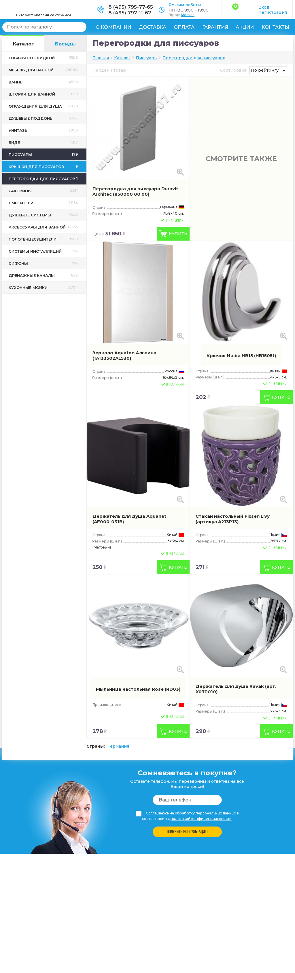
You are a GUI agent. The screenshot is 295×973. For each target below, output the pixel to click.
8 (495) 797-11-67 (129, 13)
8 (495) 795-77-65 (130, 7)
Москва (187, 15)
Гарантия (215, 27)
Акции (245, 27)
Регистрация (272, 12)
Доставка (152, 27)
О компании (113, 27)
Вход (263, 7)
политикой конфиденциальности (201, 818)
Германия (118, 746)
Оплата (184, 27)
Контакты (275, 27)
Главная (100, 57)
